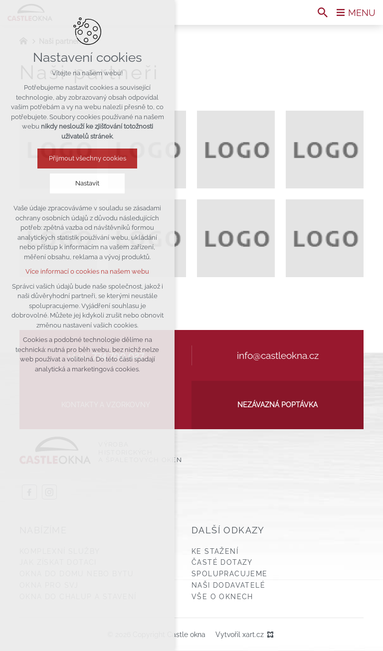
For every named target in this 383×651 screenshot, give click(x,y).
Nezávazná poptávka (277, 405)
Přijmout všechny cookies (87, 158)
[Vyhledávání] (323, 12)
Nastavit (87, 183)
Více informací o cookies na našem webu (87, 271)
